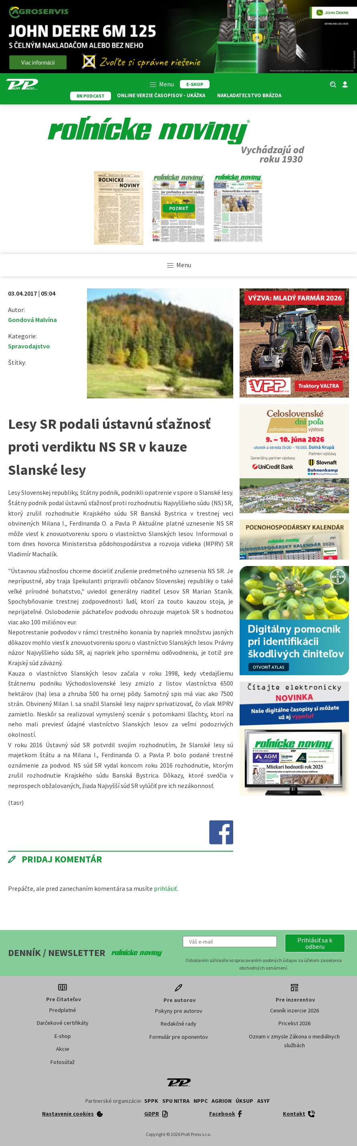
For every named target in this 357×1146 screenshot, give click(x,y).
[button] (315, 943)
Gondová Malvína (32, 320)
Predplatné (62, 1010)
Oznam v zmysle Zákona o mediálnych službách (294, 1041)
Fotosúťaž (62, 1062)
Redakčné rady (178, 1023)
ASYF (263, 1100)
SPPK (151, 1100)
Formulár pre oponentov (178, 1036)
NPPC (201, 1100)
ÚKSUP (244, 1100)
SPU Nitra (176, 1100)
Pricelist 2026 (294, 1023)
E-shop (62, 1036)
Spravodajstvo (29, 346)
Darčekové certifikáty (63, 1022)
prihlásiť (165, 888)
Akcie (62, 1048)
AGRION (222, 1100)
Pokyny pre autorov (178, 1010)
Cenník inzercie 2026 (294, 1010)
